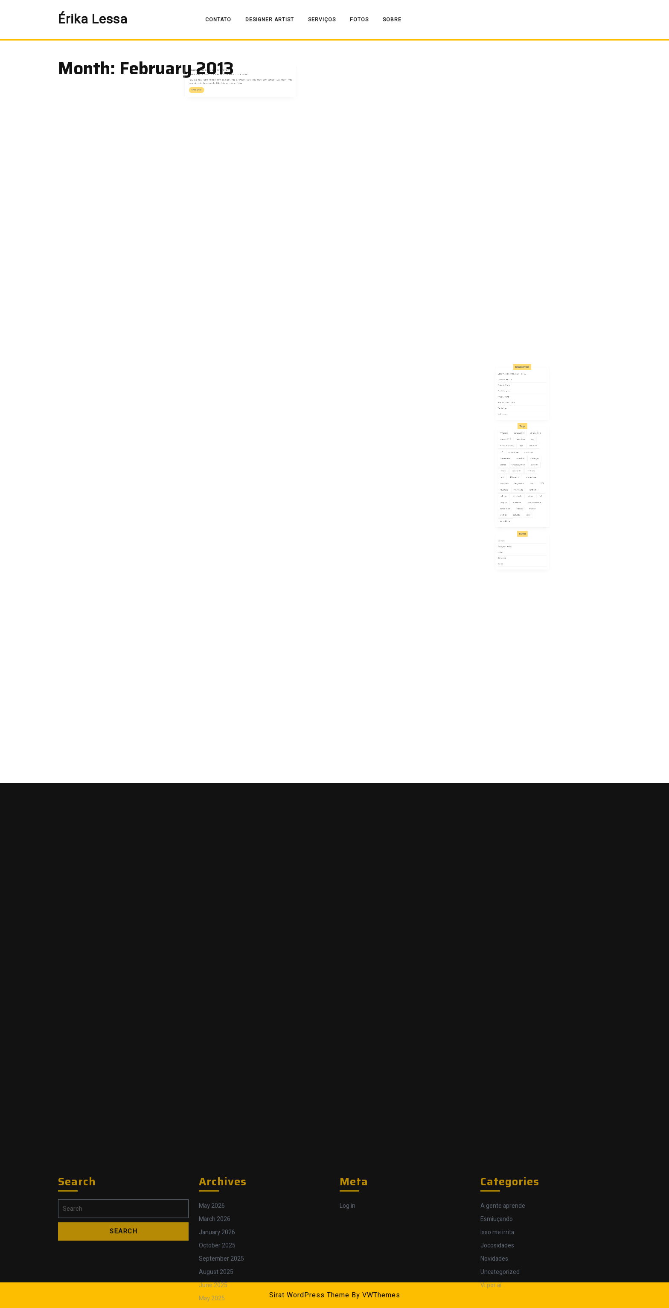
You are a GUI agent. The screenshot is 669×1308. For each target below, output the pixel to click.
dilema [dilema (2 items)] (510, 473)
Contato (218, 19)
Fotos (359, 19)
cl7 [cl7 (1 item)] (509, 464)
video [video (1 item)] (526, 505)
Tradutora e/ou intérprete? (220, 67)
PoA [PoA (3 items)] (534, 493)
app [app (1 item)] (529, 456)
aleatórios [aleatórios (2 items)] (521, 456)
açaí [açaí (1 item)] (522, 460)
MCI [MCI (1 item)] (535, 484)
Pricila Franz (510, 429)
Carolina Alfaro (510, 418)
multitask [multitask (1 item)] (510, 489)
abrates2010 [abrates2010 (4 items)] (520, 452)
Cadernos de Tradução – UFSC (515, 414)
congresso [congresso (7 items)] (526, 464)
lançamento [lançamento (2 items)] (520, 484)
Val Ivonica (509, 440)
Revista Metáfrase (512, 432)
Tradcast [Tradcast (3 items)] (520, 501)
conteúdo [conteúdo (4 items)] (521, 468)
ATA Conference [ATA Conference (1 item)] (512, 460)
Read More (213, 80)
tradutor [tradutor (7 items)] (529, 501)
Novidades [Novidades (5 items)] (529, 489)
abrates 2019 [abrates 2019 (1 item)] (511, 456)
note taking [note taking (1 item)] (520, 489)
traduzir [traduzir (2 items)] (510, 505)
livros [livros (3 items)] (528, 484)
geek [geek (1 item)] (509, 481)
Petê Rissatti (510, 425)
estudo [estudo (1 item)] (510, 476)
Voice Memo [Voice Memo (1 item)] (511, 509)
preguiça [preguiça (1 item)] (510, 497)
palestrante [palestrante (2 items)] (519, 493)
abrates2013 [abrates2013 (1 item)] (530, 452)
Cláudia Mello (510, 421)
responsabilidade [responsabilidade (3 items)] (530, 497)
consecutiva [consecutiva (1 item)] (511, 468)
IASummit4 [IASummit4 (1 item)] (518, 481)
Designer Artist (269, 19)
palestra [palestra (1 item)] (510, 493)
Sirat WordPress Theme (309, 1295)
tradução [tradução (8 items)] (518, 505)
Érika (224, 70)
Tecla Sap (509, 436)
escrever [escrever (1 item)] (530, 473)
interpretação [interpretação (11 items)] (528, 481)
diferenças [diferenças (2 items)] (530, 468)
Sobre (392, 19)
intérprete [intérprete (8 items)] (510, 484)
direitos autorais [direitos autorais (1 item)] (519, 473)
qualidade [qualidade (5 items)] (519, 497)
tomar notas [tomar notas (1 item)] (511, 501)
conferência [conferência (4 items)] (516, 464)
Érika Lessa (93, 19)
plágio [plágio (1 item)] (527, 493)
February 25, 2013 (214, 70)
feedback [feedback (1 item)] (527, 476)
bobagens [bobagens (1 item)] (529, 460)
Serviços (322, 19)
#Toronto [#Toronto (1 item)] (510, 452)
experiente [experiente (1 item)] (518, 476)
